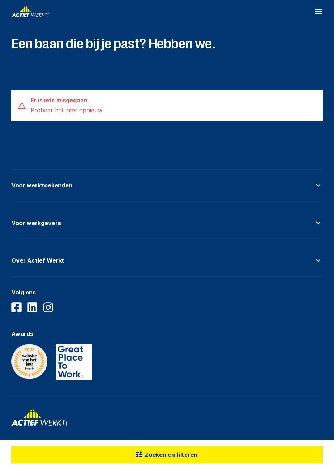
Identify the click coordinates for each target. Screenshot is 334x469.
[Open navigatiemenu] (319, 11)
